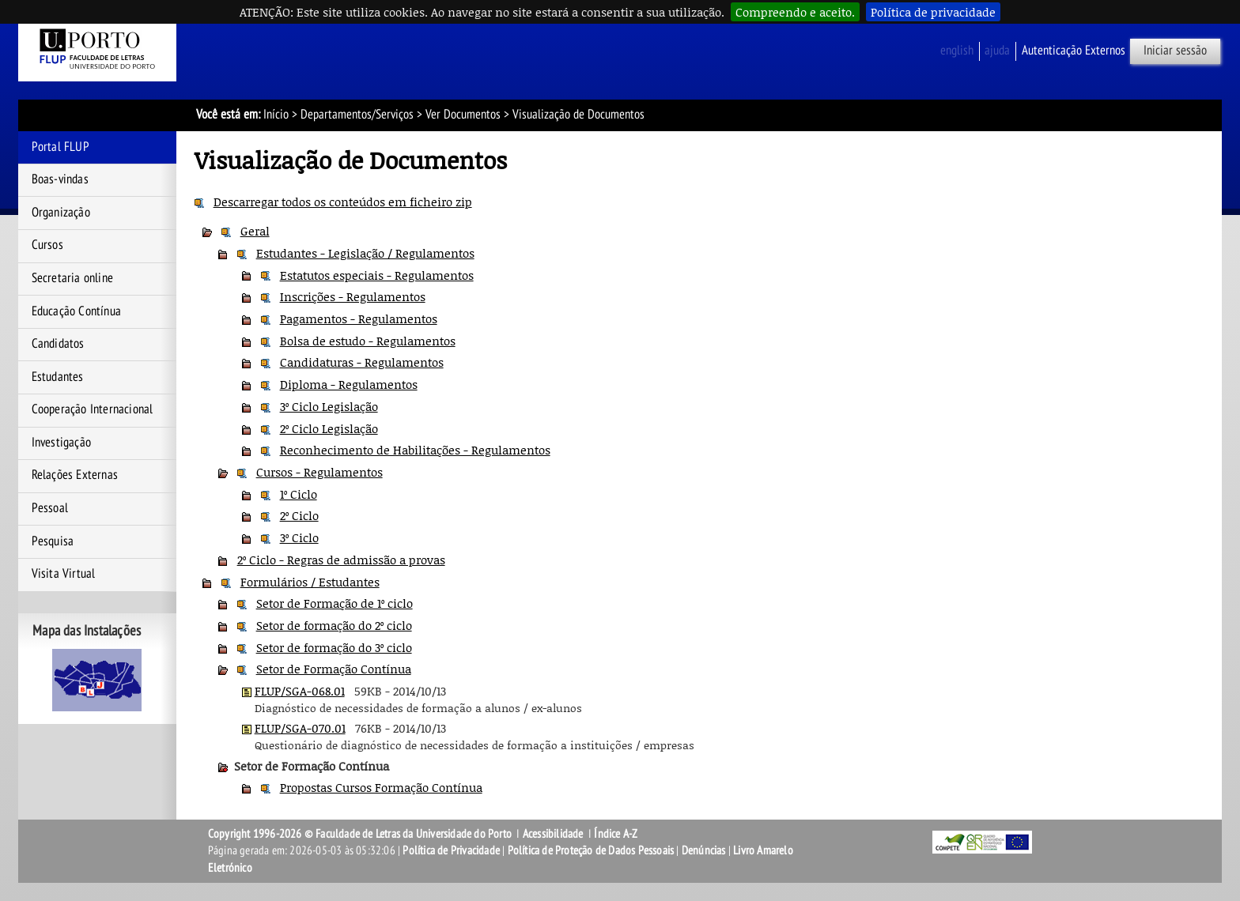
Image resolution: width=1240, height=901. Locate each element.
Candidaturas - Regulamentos (362, 362)
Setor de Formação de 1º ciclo (334, 603)
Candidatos (58, 344)
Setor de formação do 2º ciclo (334, 625)
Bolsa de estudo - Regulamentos (368, 341)
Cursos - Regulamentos (319, 472)
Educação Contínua (76, 311)
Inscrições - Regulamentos (352, 296)
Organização (61, 213)
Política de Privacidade (451, 850)
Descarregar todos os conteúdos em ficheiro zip (343, 201)
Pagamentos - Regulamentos (358, 318)
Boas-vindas (60, 179)
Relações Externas (75, 475)
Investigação (61, 442)
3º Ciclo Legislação (329, 406)
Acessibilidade (553, 834)
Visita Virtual (64, 574)
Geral (255, 231)
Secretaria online (72, 278)
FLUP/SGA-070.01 (300, 728)
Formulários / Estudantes (310, 582)
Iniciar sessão (1175, 50)
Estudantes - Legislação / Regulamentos (365, 253)
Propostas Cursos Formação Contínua (381, 787)
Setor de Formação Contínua (333, 669)
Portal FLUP (60, 147)
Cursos (47, 245)
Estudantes (58, 377)
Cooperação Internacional (92, 409)
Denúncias (704, 850)
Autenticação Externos (1073, 50)
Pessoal (50, 508)
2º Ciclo (299, 515)
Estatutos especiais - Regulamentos (377, 275)
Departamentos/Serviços (357, 115)
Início (276, 115)
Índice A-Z (615, 834)
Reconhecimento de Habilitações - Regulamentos (415, 450)
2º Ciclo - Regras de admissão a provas (341, 559)
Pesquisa (53, 541)
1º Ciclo (298, 494)
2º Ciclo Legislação (329, 428)
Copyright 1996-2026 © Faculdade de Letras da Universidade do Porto (361, 834)
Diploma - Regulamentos (349, 384)
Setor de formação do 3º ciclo (334, 647)
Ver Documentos (463, 115)
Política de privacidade (933, 12)
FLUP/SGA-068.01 (300, 691)
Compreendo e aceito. (795, 12)
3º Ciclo (299, 537)
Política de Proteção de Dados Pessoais (591, 850)
